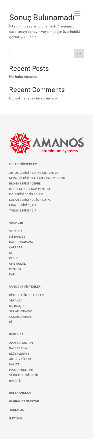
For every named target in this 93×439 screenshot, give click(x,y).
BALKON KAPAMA (21, 242)
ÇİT (11, 252)
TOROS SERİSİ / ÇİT (22, 210)
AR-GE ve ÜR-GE (20, 359)
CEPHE (13, 258)
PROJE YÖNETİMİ (21, 369)
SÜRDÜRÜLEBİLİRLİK (23, 375)
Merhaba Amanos (23, 76)
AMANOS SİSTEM (21, 342)
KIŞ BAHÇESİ (17, 236)
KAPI (12, 274)
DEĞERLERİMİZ (19, 353)
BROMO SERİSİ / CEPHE (25, 183)
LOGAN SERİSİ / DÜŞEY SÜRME (30, 199)
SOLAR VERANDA (21, 311)
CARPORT (15, 247)
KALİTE (14, 364)
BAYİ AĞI (15, 380)
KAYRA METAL (19, 348)
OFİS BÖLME (17, 263)
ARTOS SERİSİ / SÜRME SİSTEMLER (33, 172)
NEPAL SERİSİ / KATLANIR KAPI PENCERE (37, 178)
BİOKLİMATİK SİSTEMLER (26, 295)
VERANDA (15, 231)
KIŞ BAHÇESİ (17, 306)
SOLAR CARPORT (21, 316)
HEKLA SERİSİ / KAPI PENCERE (30, 189)
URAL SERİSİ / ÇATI (22, 205)
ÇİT (11, 322)
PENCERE (15, 269)
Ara (78, 54)
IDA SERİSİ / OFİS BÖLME (26, 194)
